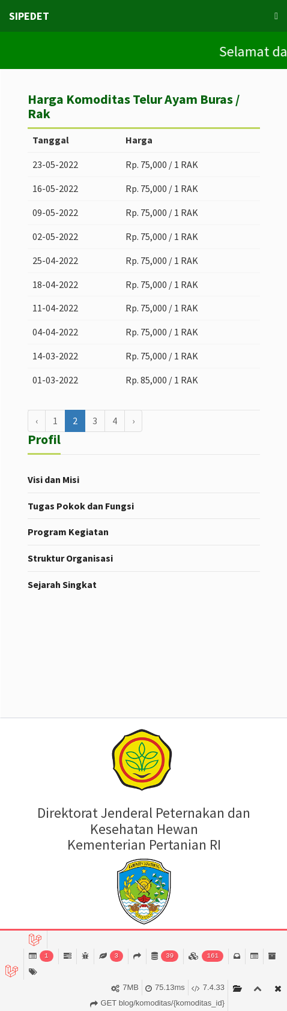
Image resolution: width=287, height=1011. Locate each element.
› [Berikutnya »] (133, 421)
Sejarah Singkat (62, 584)
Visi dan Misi (53, 479)
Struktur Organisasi (70, 558)
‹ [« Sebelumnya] (36, 421)
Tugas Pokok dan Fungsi (81, 506)
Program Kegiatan (68, 532)
